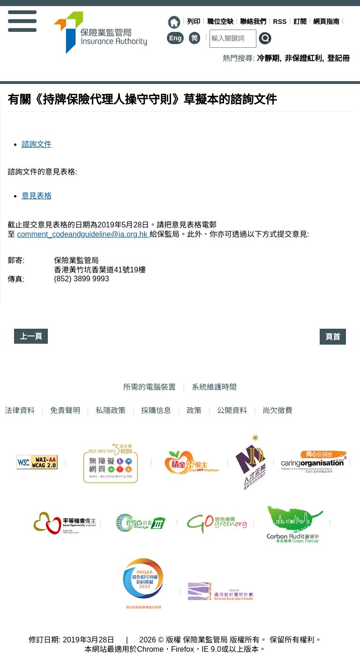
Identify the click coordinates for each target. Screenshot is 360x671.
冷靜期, (270, 58)
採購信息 (156, 411)
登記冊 (338, 58)
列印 (193, 21)
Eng (175, 38)
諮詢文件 (37, 144)
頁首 (332, 337)
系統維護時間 (214, 387)
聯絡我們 (253, 21)
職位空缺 (220, 21)
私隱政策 (111, 411)
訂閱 (300, 21)
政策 (194, 411)
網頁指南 (326, 21)
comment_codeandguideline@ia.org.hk (83, 234)
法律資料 (20, 411)
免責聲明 (65, 411)
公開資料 (232, 411)
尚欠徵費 (275, 410)
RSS (280, 21)
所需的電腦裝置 (149, 387)
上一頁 (31, 336)
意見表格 (37, 196)
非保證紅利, (305, 58)
